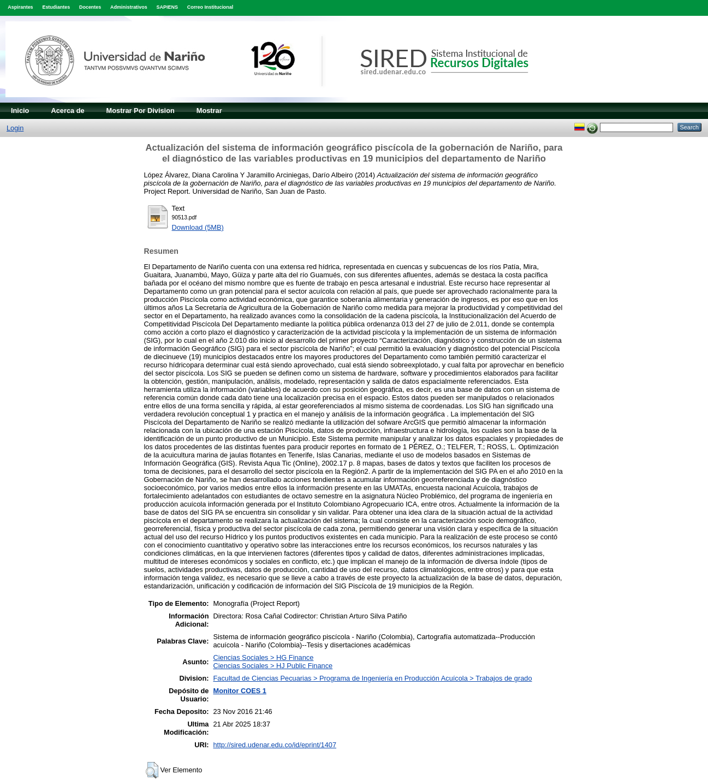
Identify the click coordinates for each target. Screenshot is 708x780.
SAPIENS (167, 7)
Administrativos (128, 7)
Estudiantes (56, 7)
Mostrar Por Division (140, 110)
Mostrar (209, 110)
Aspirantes (20, 7)
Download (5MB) (198, 227)
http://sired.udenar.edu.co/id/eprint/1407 (274, 745)
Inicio (20, 110)
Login (15, 128)
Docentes (90, 7)
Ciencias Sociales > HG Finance (263, 657)
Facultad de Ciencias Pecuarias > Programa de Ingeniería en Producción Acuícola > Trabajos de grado (372, 678)
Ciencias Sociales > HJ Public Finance (272, 666)
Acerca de (67, 110)
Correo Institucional (210, 7)
